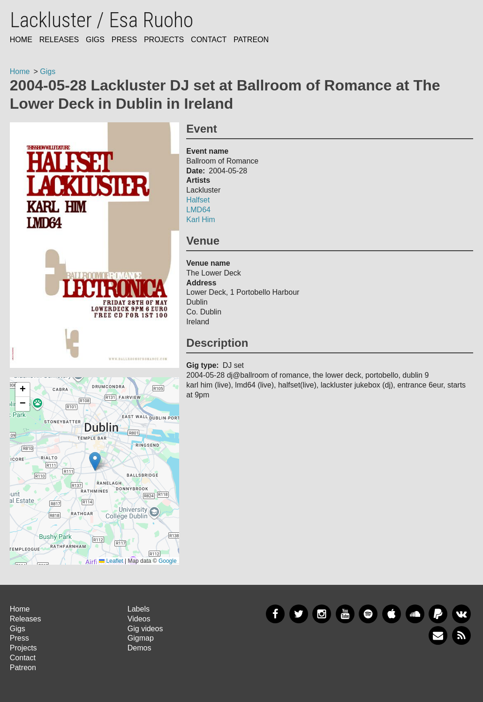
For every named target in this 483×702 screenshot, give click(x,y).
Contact (208, 40)
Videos (139, 619)
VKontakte (461, 614)
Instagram (321, 614)
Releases (59, 40)
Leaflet (111, 561)
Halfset (198, 200)
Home (21, 40)
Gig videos (145, 629)
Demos (139, 648)
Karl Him (200, 220)
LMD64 (198, 210)
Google (167, 561)
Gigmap (141, 638)
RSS (461, 635)
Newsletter (438, 635)
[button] (95, 461)
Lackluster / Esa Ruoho (101, 20)
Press (124, 40)
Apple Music (391, 614)
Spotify (368, 614)
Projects (164, 40)
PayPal (438, 614)
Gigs (95, 40)
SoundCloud (415, 614)
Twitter (298, 614)
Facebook (275, 614)
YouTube (345, 614)
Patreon (251, 40)
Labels (139, 609)
